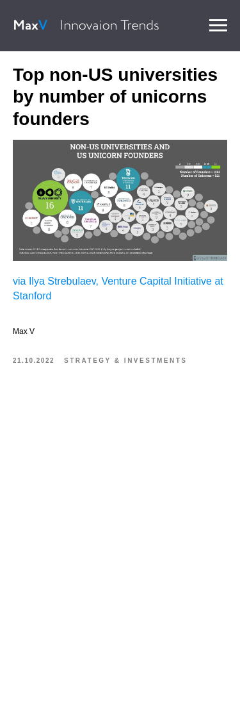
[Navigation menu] (218, 25)
